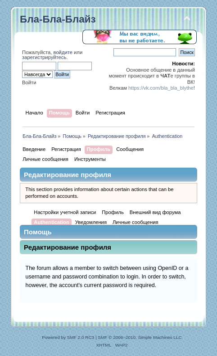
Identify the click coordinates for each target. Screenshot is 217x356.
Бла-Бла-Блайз (58, 19)
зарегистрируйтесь (44, 57)
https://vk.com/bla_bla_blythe (161, 88)
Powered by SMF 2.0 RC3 (68, 337)
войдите (63, 52)
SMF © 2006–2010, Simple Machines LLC (139, 337)
